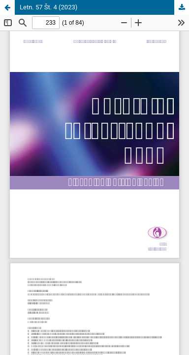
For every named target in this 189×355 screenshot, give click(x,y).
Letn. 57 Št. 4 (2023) (48, 7)
